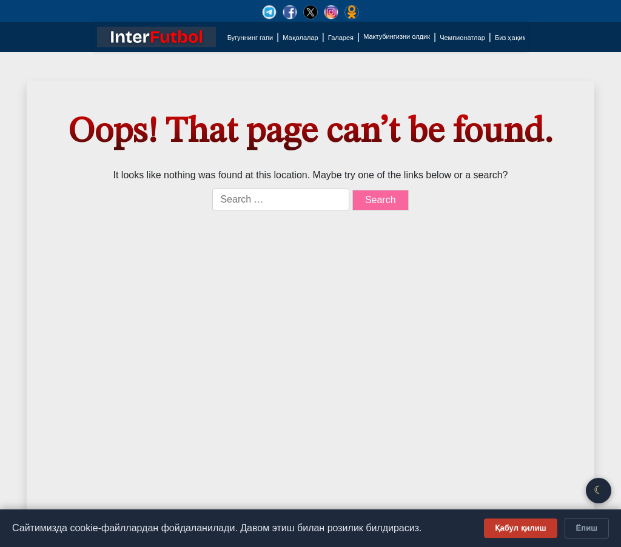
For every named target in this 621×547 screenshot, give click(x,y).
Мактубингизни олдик (396, 36)
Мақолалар (300, 37)
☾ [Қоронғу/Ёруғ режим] (598, 490)
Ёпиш (586, 527)
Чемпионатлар (462, 37)
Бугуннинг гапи (250, 37)
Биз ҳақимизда (518, 37)
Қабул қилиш (520, 527)
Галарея (341, 37)
